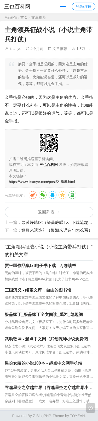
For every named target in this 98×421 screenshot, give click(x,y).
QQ (52, 195)
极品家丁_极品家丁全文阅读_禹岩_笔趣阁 (44, 314)
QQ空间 (62, 195)
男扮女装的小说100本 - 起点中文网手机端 (43, 363)
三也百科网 (17, 6)
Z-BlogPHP (42, 416)
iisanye (15, 49)
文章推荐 (38, 17)
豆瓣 (72, 195)
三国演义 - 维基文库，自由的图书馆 (38, 290)
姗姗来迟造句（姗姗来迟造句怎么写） (57, 230)
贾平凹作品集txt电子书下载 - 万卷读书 (40, 265)
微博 (33, 195)
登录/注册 (83, 6)
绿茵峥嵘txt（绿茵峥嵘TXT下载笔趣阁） (58, 222)
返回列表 (46, 212)
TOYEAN (77, 416)
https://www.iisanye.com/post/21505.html (42, 182)
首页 (24, 17)
